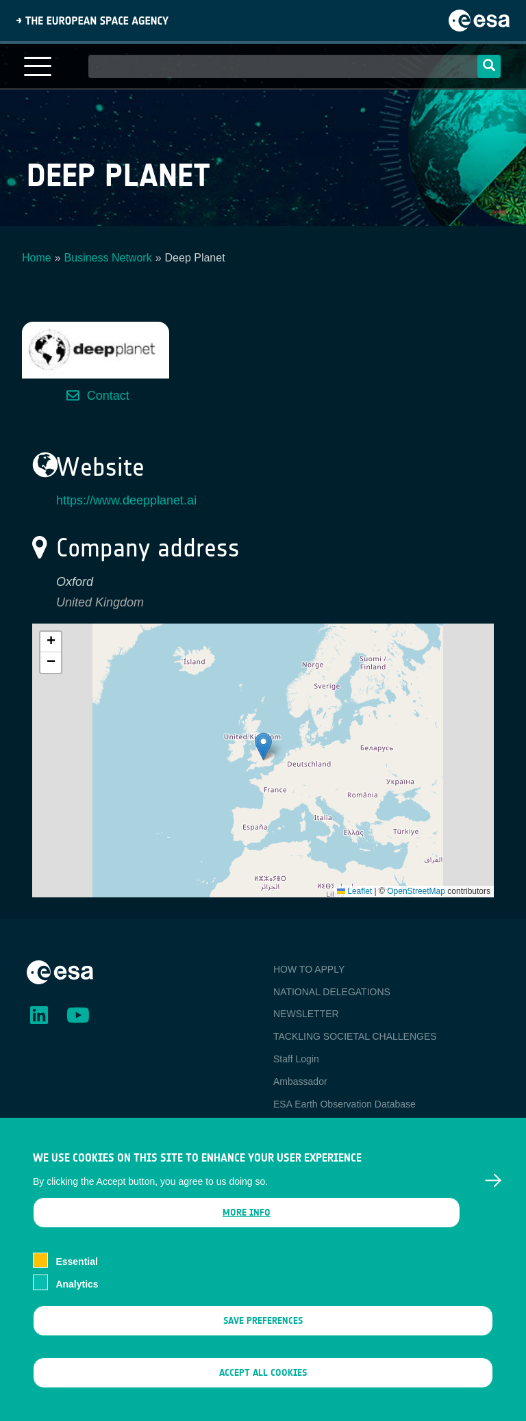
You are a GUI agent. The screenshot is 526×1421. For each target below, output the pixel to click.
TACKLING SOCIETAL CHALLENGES (355, 1036)
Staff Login (296, 1058)
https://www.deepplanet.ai (126, 500)
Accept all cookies (263, 1373)
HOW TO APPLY (309, 969)
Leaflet (354, 891)
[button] (263, 746)
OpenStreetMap (416, 891)
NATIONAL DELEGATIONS (331, 991)
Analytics (76, 1284)
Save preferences (263, 1321)
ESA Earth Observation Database (344, 1104)
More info (247, 1213)
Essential (76, 1262)
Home (36, 258)
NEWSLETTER (306, 1013)
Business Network (108, 258)
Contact (108, 395)
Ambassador (300, 1081)
